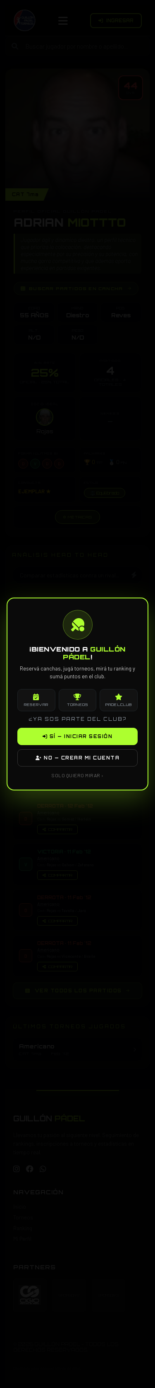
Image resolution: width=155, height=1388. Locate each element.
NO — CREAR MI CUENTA (77, 758)
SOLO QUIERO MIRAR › (77, 775)
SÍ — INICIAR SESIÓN (78, 736)
